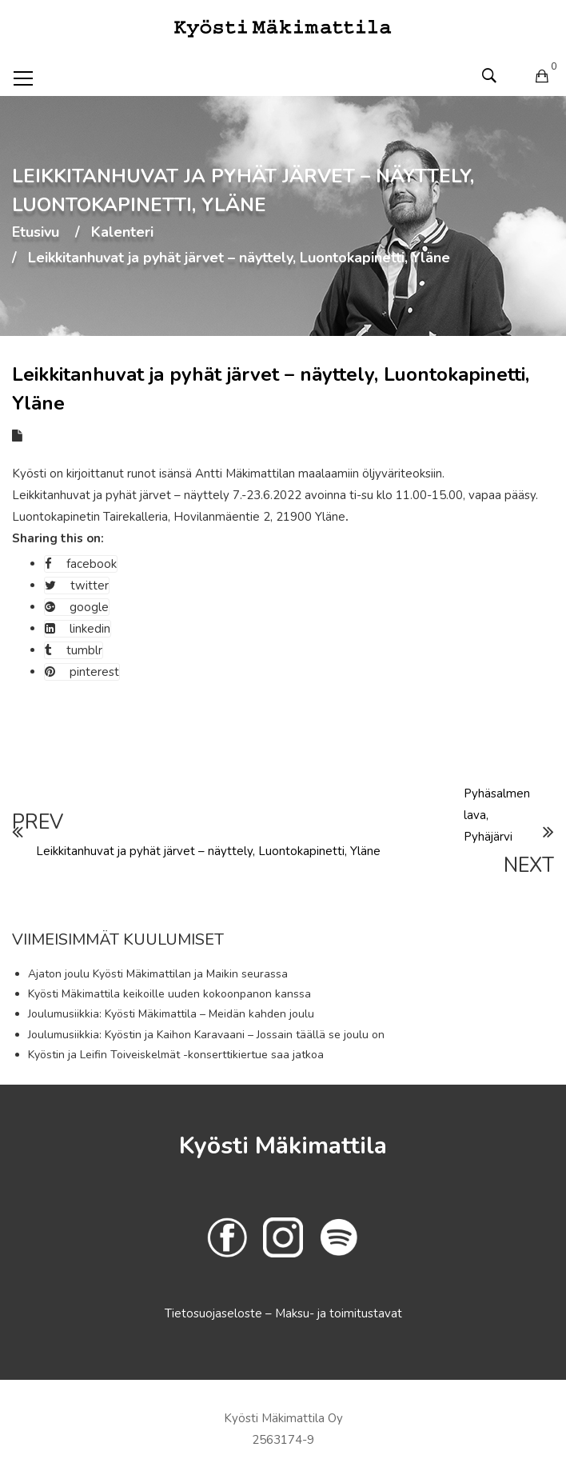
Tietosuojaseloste (215, 1313)
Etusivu (35, 233)
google (77, 607)
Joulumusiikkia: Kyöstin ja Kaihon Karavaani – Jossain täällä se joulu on (206, 1034)
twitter (77, 586)
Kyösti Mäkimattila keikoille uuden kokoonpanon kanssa (169, 993)
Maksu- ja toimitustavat (338, 1313)
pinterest (82, 672)
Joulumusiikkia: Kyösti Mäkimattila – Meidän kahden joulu (171, 1013)
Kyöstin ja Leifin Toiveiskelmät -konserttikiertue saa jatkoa (176, 1054)
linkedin (77, 629)
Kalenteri (122, 233)
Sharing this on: (58, 538)
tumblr (73, 650)
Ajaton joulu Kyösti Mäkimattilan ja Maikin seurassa (158, 973)
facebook (81, 564)
